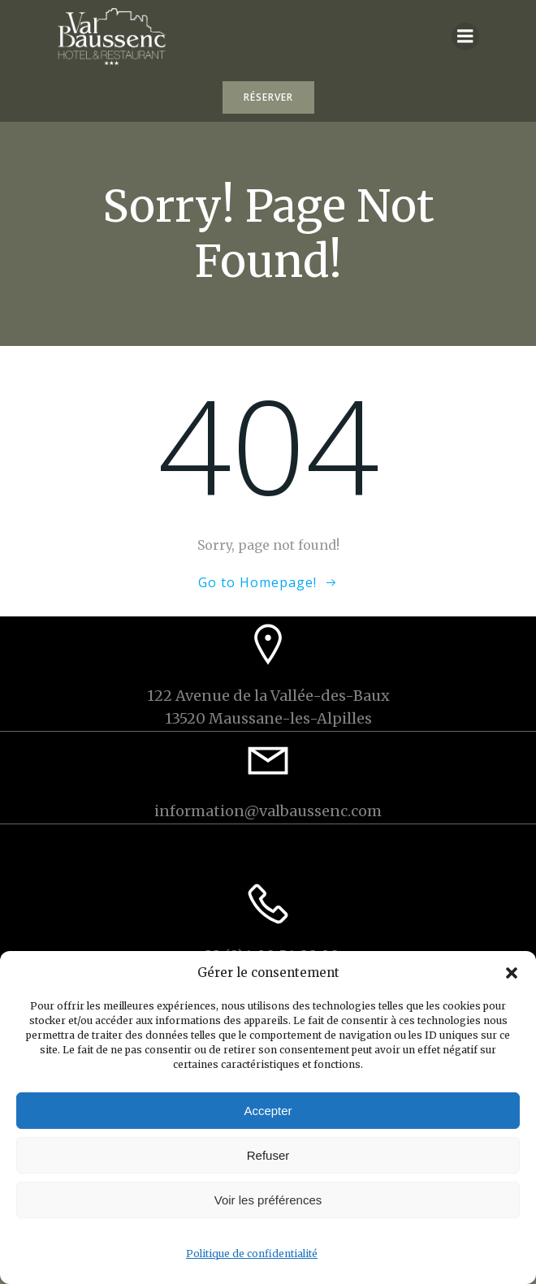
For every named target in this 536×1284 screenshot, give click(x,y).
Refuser (268, 1155)
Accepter (268, 1111)
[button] (512, 973)
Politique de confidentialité (252, 1253)
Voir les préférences (268, 1200)
